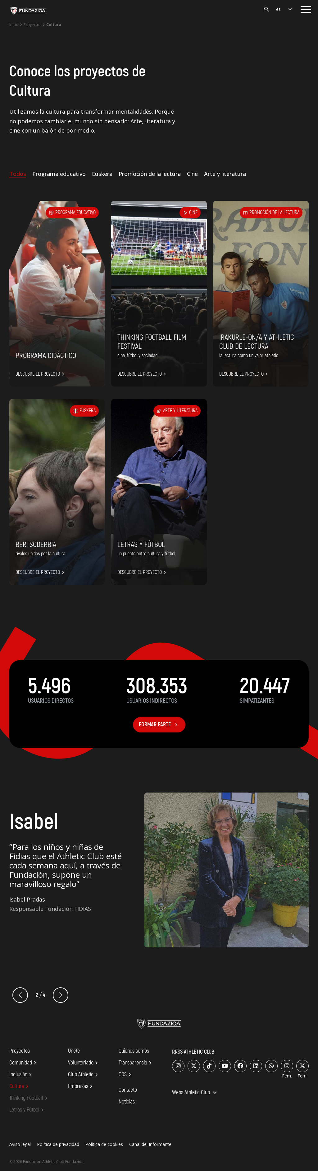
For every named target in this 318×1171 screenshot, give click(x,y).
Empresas (81, 1086)
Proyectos (32, 24)
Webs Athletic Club (195, 1093)
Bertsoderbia (36, 544)
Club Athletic (84, 1074)
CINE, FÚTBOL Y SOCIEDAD (137, 355)
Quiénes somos (134, 1051)
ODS (126, 1074)
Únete (74, 1051)
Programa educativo (59, 173)
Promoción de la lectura (150, 173)
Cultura (19, 1086)
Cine (192, 173)
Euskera (102, 173)
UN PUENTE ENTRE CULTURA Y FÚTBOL (146, 554)
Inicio (14, 24)
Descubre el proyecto (41, 374)
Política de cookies (104, 1144)
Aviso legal (20, 1144)
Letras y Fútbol (141, 544)
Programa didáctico (46, 355)
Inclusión (21, 1074)
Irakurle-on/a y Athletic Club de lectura (256, 342)
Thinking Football (29, 1098)
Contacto (128, 1090)
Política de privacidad (58, 1144)
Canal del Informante (150, 1144)
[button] (60, 995)
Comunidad (23, 1063)
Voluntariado (84, 1063)
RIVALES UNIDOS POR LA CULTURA (40, 554)
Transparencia (136, 1063)
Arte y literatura (225, 173)
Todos (17, 173)
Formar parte (159, 724)
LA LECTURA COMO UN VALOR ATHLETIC (248, 355)
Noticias (127, 1101)
